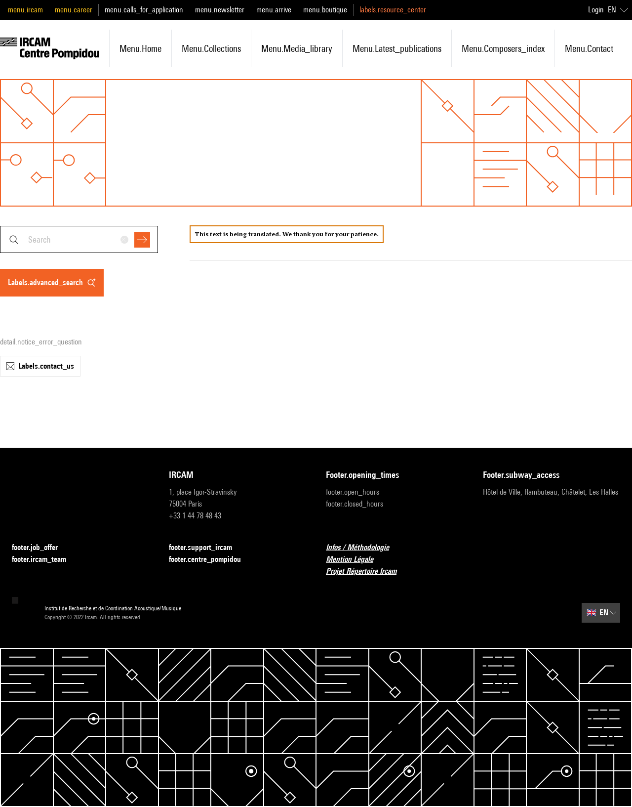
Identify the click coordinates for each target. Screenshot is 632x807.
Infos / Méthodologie (363, 548)
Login (596, 9)
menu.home (140, 48)
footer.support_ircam (206, 548)
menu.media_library (296, 48)
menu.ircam (25, 9)
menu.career (73, 9)
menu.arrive (273, 9)
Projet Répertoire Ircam (367, 571)
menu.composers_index (503, 48)
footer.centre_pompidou (211, 559)
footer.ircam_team (45, 559)
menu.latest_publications (397, 48)
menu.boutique (325, 9)
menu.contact (589, 48)
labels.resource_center (392, 9)
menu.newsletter (219, 9)
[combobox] (79, 239)
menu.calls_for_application (144, 9)
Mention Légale (355, 559)
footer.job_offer (41, 548)
